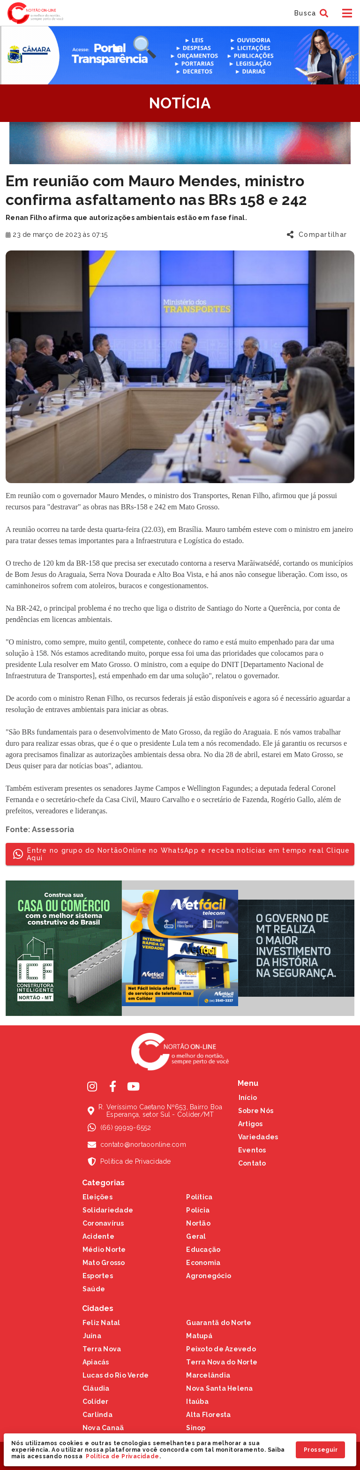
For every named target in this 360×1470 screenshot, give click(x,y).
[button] (310, 13)
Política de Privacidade (122, 1456)
